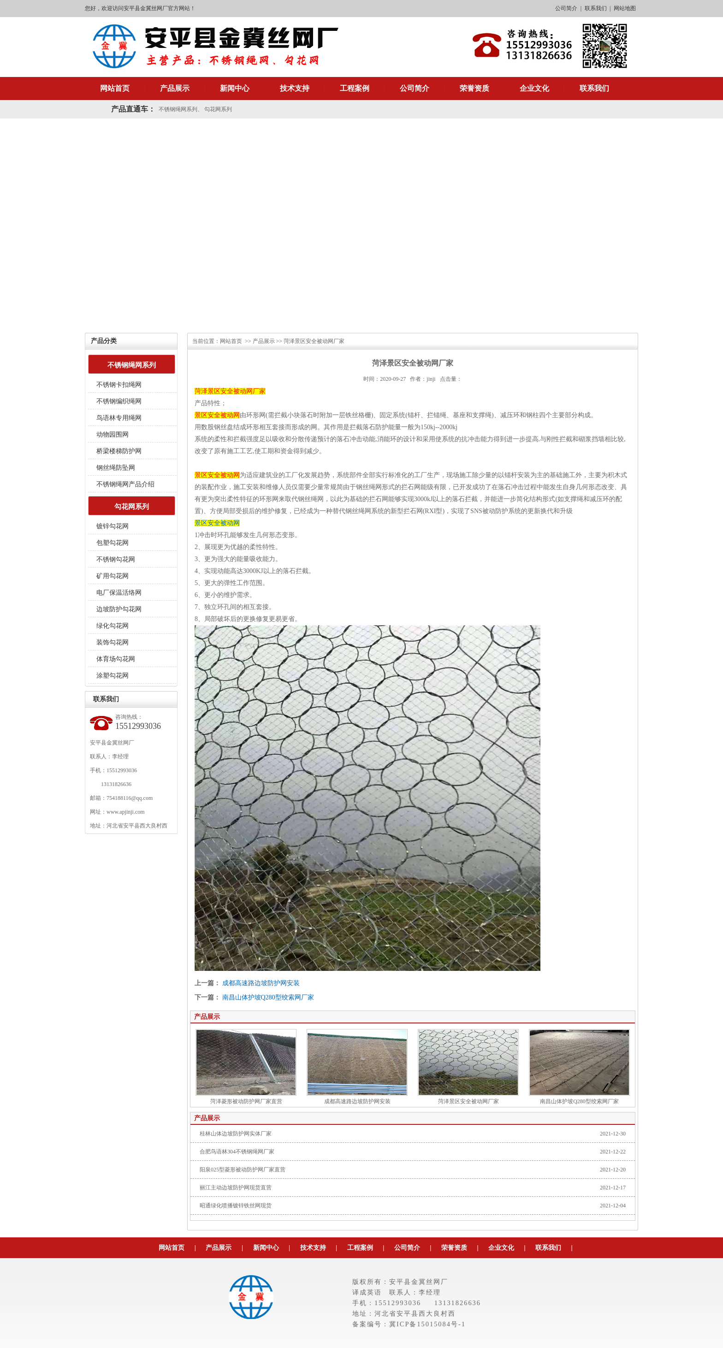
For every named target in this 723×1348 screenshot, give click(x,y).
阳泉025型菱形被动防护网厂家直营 (242, 1169)
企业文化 (534, 88)
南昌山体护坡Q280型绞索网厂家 (268, 997)
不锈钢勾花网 (115, 559)
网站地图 (625, 8)
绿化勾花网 (112, 625)
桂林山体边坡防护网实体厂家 (236, 1133)
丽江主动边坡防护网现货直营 (236, 1187)
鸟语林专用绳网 (119, 417)
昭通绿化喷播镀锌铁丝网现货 (236, 1205)
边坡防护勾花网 (119, 609)
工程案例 (354, 88)
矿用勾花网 (112, 576)
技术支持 (294, 88)
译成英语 (367, 1292)
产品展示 (175, 88)
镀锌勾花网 (112, 526)
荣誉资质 (474, 88)
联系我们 (596, 8)
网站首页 (115, 88)
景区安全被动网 (217, 523)
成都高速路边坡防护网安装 (261, 983)
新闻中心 (234, 88)
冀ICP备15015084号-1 (427, 1324)
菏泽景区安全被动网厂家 (468, 1067)
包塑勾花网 (112, 542)
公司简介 (566, 8)
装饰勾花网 (112, 642)
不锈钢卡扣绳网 (119, 384)
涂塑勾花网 (112, 675)
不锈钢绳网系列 (178, 109)
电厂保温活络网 (119, 592)
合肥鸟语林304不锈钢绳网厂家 (237, 1151)
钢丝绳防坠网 (115, 467)
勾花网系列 (218, 109)
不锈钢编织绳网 (119, 401)
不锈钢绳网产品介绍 (125, 484)
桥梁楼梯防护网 (119, 451)
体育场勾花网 (115, 659)
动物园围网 (112, 434)
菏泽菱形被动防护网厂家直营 (246, 1067)
